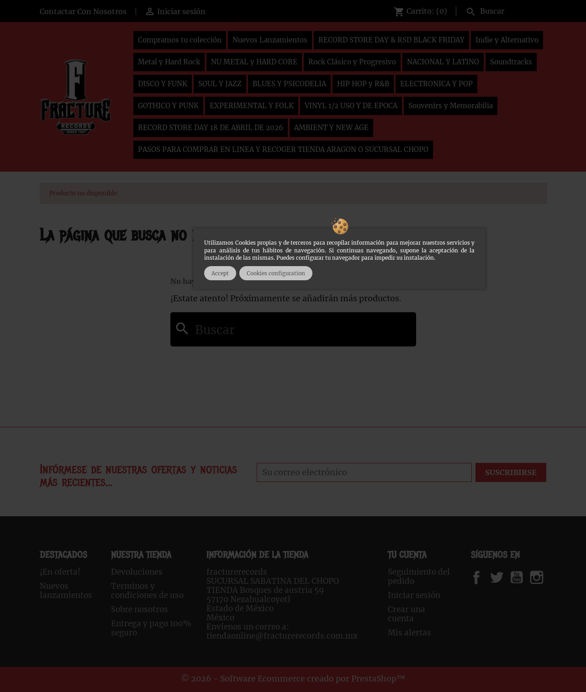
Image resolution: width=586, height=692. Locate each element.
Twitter (501, 577)
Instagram (548, 577)
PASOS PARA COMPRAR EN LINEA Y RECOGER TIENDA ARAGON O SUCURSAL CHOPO (283, 149)
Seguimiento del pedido (419, 576)
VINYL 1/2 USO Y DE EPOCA (351, 105)
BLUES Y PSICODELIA (289, 83)
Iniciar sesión (414, 595)
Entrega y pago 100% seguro (151, 628)
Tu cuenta (407, 555)
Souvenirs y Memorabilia (450, 105)
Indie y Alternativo (506, 40)
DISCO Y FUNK (162, 83)
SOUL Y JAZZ (220, 83)
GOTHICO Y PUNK (168, 105)
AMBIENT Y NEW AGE (331, 127)
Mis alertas (409, 632)
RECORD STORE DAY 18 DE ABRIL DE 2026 (210, 127)
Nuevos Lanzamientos (269, 40)
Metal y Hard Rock (169, 62)
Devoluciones (137, 572)
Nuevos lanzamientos (66, 591)
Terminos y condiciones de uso (147, 591)
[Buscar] (504, 10)
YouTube (524, 577)
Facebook (485, 577)
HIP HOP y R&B (363, 83)
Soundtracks (511, 62)
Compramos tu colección (180, 40)
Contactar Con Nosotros (83, 11)
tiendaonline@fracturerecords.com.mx (282, 636)
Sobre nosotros (139, 609)
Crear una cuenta (406, 614)
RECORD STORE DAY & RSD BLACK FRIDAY (391, 40)
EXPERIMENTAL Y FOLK (252, 105)
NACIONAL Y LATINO (443, 62)
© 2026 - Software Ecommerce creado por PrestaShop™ (293, 679)
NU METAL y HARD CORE (254, 62)
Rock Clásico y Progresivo (352, 62)
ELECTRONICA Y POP (436, 83)
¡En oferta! (60, 572)
